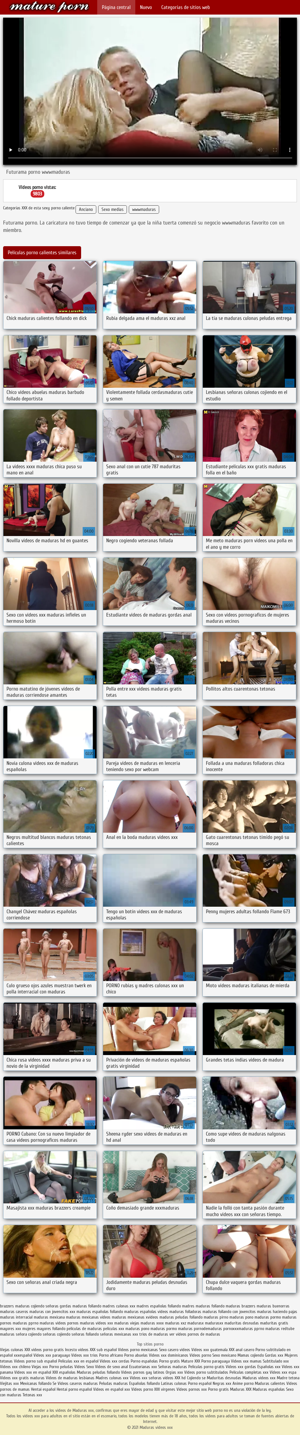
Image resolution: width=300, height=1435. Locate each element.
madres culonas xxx (118, 1306)
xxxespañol (23, 1355)
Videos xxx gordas (241, 1366)
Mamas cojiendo (250, 1355)
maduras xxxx (152, 1323)
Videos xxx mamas (246, 1361)
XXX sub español (103, 1349)
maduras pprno (25, 1323)
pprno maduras (267, 1328)
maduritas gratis (274, 1323)
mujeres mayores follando (43, 1328)
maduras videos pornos (59, 1323)
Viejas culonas (11, 1349)
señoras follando (85, 1334)
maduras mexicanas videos (88, 1317)
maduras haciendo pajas (277, 1311)
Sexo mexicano (224, 1355)
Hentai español (44, 1389)
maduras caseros (14, 1311)
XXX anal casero (241, 1349)
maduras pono (241, 1317)
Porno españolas (145, 1361)
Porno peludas (61, 1366)
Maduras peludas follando (98, 1372)
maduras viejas (126, 1323)
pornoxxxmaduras (238, 1328)
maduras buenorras (273, 1306)
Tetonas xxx (32, 1395)
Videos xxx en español (32, 1372)
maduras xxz (175, 1323)
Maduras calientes (270, 1383)
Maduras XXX (240, 1389)
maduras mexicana (49, 1317)
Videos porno (200, 1355)
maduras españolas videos (146, 1311)
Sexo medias (113, 209)
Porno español (199, 1383)
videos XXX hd (174, 1377)
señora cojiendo (28, 1334)
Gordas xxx (275, 1355)
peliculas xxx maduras (121, 1328)
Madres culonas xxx (112, 1377)
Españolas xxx (268, 1366)
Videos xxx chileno (16, 1366)
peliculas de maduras (84, 1328)
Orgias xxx (174, 1372)
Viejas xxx (40, 1366)
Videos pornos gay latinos (143, 1372)
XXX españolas (64, 1372)
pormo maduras (179, 1328)
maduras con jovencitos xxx (52, 1311)
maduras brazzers (240, 1306)
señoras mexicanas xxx (119, 1334)
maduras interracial (16, 1317)
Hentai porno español (75, 1389)
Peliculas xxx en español (79, 1361)
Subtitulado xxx (276, 1361)
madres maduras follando (203, 1306)
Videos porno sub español (36, 1361)
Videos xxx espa (283, 1372)
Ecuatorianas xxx (143, 1366)
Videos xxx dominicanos (169, 1355)
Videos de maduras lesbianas (71, 1377)
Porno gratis (170, 1361)
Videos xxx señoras (146, 1377)
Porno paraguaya (216, 1361)
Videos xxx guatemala (209, 1349)
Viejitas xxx (9, 1383)
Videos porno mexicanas (138, 1349)
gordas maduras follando (80, 1306)
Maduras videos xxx (49, 7)
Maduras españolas (269, 1389)
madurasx (195, 1323)
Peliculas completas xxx (248, 1372)
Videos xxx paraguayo (52, 1355)
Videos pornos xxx (191, 1389)
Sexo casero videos (174, 1349)
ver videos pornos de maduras (194, 1334)
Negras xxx (223, 1383)
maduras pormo (267, 1317)
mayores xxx (10, 1328)
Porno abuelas (136, 1355)
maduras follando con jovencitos (229, 1311)
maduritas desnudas (241, 1323)
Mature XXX (190, 1361)
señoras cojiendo (56, 1334)
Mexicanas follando (35, 1383)
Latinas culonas (174, 1383)
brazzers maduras (15, 1306)
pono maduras (153, 1328)
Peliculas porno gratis (206, 1366)
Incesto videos (77, 1349)
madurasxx (214, 1323)
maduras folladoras (185, 1311)
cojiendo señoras (45, 1306)
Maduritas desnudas (224, 1377)
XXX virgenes (164, 1389)
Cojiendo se (196, 1377)
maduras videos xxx (96, 1323)
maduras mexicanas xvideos (135, 1317)
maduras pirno (216, 1317)
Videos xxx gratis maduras (23, 1377)
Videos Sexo (84, 1366)
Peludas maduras (113, 1383)
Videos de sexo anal (111, 1366)
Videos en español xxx (112, 1389)
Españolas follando (144, 1383)
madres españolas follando (159, 1306)
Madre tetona (288, 1377)
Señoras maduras (172, 1366)
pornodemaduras (208, 1328)
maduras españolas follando (99, 1311)
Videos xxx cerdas (115, 1361)
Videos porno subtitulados (206, 1372)
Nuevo (146, 7)
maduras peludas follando (180, 1317)
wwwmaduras (144, 209)
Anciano (86, 209)
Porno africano (111, 1355)
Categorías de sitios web (185, 7)
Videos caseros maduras (78, 1383)
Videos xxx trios (85, 1355)
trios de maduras (153, 1334)
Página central (116, 7)
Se (54, 1383)
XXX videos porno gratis (44, 1349)
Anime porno (244, 1383)
